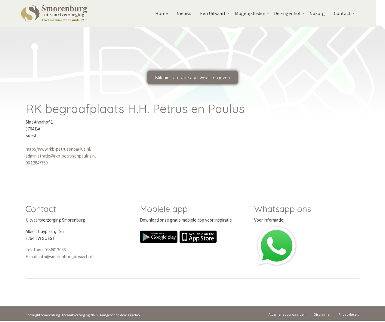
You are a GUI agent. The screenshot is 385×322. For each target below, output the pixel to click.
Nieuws (187, 14)
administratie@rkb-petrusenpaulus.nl (61, 157)
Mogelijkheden (254, 14)
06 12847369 (37, 164)
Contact (346, 14)
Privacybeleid (349, 316)
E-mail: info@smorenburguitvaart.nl (59, 258)
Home (164, 14)
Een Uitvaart (216, 14)
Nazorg (321, 14)
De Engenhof (291, 14)
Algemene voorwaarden (287, 316)
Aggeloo (134, 316)
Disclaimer (322, 316)
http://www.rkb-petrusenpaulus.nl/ (58, 150)
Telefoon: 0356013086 (46, 251)
